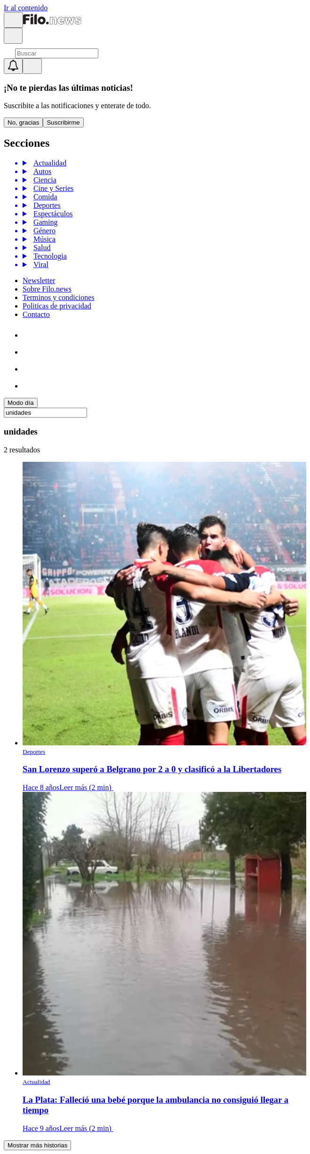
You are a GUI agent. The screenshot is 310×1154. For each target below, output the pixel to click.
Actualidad (48, 163)
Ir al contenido (26, 8)
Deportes (46, 205)
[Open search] (13, 36)
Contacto (36, 314)
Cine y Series (52, 188)
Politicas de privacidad (57, 306)
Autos (41, 171)
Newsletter (39, 281)
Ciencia (43, 180)
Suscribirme (63, 122)
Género (43, 231)
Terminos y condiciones (59, 297)
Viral (39, 265)
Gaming (44, 222)
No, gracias (23, 122)
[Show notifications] (13, 66)
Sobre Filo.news (47, 289)
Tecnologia (49, 256)
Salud (40, 248)
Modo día (21, 402)
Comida (44, 197)
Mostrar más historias (37, 1145)
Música (43, 239)
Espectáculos (52, 214)
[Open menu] (13, 20)
